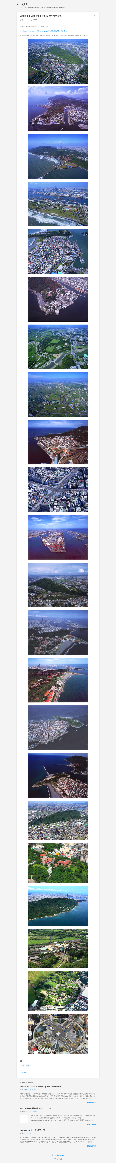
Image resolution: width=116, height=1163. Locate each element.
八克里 (24, 4)
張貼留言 (25, 1072)
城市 (22, 1065)
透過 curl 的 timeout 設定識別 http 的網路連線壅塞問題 (41, 1087)
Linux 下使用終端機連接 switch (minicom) (36, 1108)
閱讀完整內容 (91, 1102)
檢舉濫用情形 (58, 1159)
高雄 (27, 1065)
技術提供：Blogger (58, 1155)
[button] (95, 16)
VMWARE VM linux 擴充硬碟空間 (32, 1130)
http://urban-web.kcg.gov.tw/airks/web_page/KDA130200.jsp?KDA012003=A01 (44, 31)
